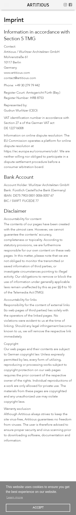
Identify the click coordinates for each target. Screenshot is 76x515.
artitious (38, 5)
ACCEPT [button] (38, 508)
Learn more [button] (14, 497)
